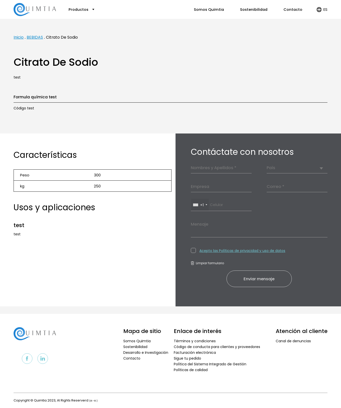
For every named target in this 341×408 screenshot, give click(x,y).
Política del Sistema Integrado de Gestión (210, 364)
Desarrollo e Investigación (145, 352)
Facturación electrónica (195, 352)
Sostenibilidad (253, 9)
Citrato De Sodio (62, 37)
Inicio (19, 37)
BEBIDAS (35, 37)
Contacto (292, 9)
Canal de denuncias (293, 341)
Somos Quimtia (209, 9)
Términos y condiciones (195, 341)
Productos (81, 9)
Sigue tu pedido (187, 358)
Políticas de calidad (191, 369)
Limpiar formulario (207, 263)
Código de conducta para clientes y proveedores (217, 346)
